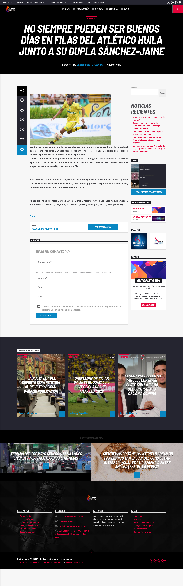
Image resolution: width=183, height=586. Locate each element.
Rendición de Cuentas (35, 2)
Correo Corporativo (95, 2)
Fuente (33, 233)
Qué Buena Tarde (28, 545)
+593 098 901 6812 (67, 538)
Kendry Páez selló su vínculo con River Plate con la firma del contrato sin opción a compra (143, 401)
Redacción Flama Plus (90, 73)
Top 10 (126, 8)
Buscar (134, 104)
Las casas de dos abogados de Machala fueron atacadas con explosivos (147, 157)
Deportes (113, 8)
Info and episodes (148, 322)
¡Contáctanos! (76, 2)
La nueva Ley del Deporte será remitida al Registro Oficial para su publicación (41, 401)
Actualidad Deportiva (29, 542)
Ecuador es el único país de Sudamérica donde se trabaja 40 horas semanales (147, 142)
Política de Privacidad (52, 580)
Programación (82, 8)
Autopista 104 (138, 225)
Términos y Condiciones (29, 580)
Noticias (99, 8)
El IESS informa (26, 536)
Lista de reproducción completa (148, 209)
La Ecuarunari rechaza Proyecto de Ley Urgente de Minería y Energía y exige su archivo (149, 165)
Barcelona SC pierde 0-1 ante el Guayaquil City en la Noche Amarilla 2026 (92, 401)
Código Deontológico (57, 2)
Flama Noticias (27, 533)
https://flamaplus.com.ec (71, 533)
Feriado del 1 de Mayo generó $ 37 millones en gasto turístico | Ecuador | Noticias (46, 472)
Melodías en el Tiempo (142, 234)
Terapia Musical (27, 549)
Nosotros (7, 2)
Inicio (67, 8)
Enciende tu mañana (29, 539)
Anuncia (19, 2)
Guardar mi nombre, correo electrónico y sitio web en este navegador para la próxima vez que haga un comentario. (81, 323)
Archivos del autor (103, 244)
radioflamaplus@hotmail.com (73, 543)
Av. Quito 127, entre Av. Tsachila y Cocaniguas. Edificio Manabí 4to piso (72, 551)
